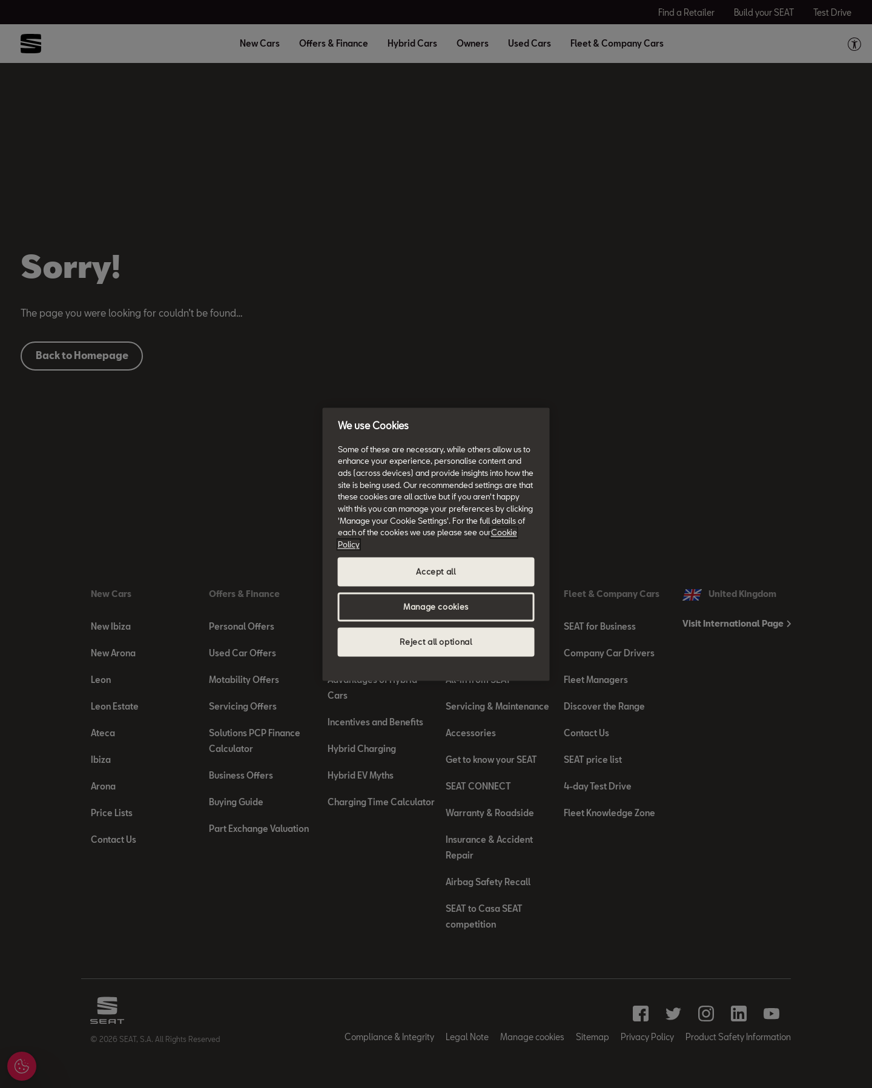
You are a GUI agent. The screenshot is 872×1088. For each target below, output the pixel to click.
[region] (436, 544)
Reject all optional (436, 642)
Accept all (436, 571)
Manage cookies (436, 607)
